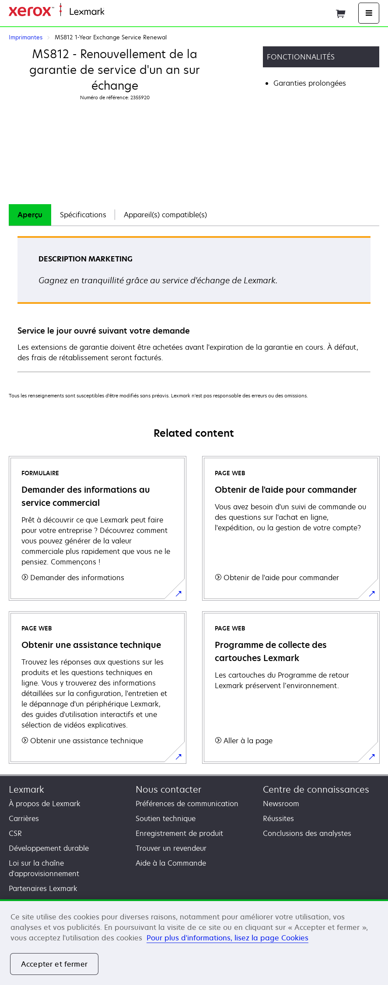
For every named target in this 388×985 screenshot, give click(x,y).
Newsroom (281, 803)
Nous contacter (168, 789)
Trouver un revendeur (171, 848)
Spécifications (83, 214)
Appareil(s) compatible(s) (165, 214)
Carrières (24, 818)
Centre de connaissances (316, 789)
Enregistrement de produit (179, 833)
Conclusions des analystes (307, 833)
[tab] (30, 215)
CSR (15, 833)
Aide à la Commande (171, 863)
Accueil (114, 12)
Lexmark (26, 789)
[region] (194, 942)
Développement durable (49, 848)
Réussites (278, 818)
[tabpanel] (194, 303)
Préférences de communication (187, 803)
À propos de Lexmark (44, 803)
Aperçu (29, 214)
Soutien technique (166, 818)
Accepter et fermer (54, 964)
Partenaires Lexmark (43, 888)
